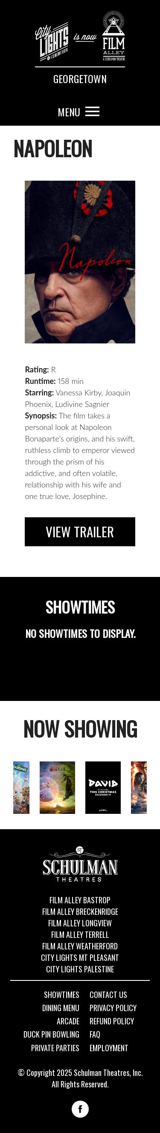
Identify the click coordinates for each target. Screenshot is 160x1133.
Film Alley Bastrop (80, 899)
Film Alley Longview (80, 922)
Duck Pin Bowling (51, 1034)
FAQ (95, 1034)
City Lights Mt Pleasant (80, 957)
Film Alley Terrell (80, 934)
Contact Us (108, 995)
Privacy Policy (113, 1008)
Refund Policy (112, 1021)
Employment (109, 1048)
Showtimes (61, 995)
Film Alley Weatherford (80, 945)
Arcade (68, 1021)
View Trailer (80, 531)
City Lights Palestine (80, 968)
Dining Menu (60, 1008)
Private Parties (55, 1048)
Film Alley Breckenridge (80, 911)
